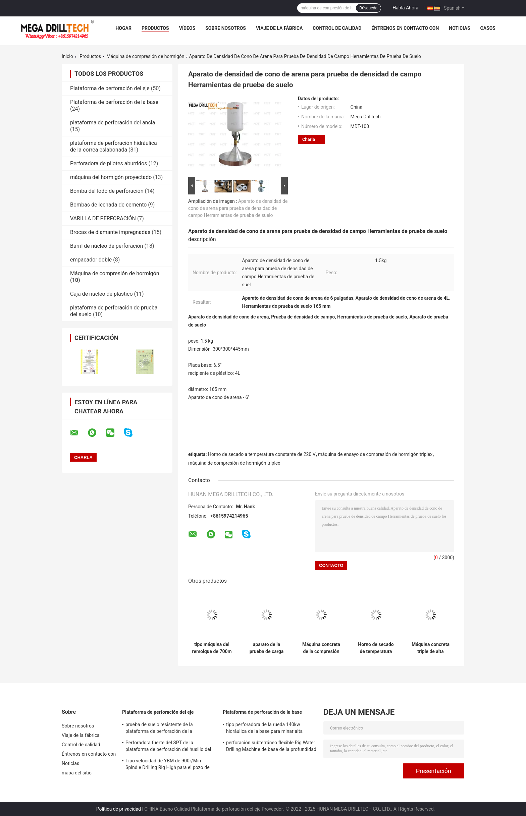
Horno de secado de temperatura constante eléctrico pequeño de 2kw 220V (376, 648)
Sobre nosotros (225, 28)
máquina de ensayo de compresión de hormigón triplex (375, 454)
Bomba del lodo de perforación (107, 191)
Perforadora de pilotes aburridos (108, 163)
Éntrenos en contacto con (405, 28)
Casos (487, 28)
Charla (308, 139)
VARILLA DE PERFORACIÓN (103, 218)
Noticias (459, 28)
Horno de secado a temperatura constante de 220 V (262, 454)
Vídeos (187, 28)
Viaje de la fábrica (279, 28)
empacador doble (91, 259)
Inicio (67, 56)
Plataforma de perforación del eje (110, 88)
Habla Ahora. (406, 7)
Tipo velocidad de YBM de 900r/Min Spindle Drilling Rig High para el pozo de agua (167, 765)
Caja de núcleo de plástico (101, 294)
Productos (155, 28)
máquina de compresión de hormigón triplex (234, 463)
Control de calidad (337, 28)
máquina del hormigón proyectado (111, 177)
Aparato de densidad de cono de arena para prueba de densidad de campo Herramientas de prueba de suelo (237, 208)
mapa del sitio (77, 772)
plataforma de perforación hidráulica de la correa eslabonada (113, 146)
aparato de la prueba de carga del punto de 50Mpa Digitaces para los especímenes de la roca (266, 648)
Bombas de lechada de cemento (108, 204)
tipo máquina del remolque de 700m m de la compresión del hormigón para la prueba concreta (211, 648)
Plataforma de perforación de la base (114, 102)
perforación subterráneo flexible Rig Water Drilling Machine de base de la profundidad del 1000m (271, 747)
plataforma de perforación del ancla (112, 122)
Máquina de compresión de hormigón (145, 56)
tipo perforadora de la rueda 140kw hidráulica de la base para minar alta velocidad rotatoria (264, 729)
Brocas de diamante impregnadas (110, 232)
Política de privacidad (118, 809)
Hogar (123, 28)
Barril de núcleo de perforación (106, 246)
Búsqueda (368, 8)
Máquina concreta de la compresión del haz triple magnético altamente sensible (321, 648)
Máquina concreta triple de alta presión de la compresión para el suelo (430, 648)
